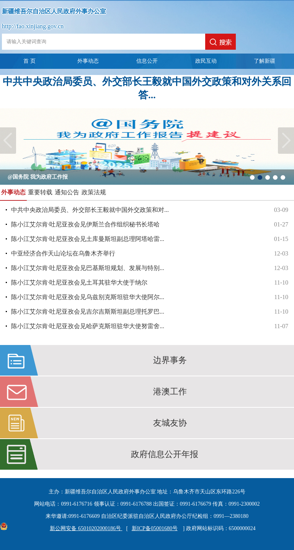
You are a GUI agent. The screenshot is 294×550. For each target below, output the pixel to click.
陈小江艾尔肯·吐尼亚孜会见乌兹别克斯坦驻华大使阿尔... (149, 297)
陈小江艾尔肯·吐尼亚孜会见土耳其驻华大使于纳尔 (149, 282)
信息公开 (147, 61)
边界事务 (170, 360)
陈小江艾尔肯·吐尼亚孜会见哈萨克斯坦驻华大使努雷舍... (149, 326)
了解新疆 (264, 61)
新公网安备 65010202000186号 (84, 528)
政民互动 (206, 61)
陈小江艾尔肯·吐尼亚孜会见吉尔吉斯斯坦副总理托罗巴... (149, 311)
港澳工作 (170, 391)
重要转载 (40, 192)
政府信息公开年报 (164, 454)
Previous (8, 140)
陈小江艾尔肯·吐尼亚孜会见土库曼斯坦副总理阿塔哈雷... (149, 239)
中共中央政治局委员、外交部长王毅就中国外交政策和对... (149, 210)
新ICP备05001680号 (155, 528)
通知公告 (67, 192)
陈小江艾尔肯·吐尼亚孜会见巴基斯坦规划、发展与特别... (149, 268)
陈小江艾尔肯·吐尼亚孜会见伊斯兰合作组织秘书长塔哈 (149, 224)
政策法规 (94, 192)
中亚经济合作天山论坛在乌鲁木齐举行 (149, 253)
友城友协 (170, 423)
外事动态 (88, 61)
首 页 (29, 61)
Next (286, 140)
